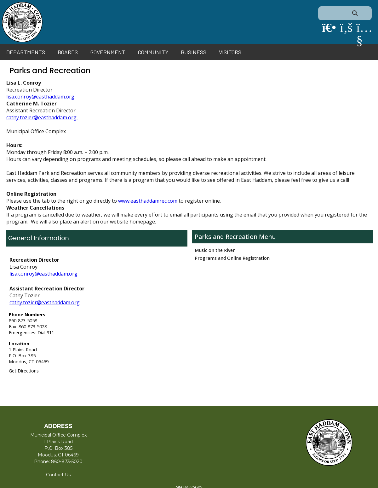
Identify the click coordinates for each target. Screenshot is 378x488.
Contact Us (58, 475)
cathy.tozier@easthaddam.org (42, 117)
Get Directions (24, 371)
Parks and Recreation (227, 236)
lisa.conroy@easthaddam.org (41, 96)
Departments (25, 52)
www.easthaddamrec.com (147, 200)
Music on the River (215, 250)
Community (153, 52)
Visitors (230, 52)
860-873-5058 (23, 321)
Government (107, 52)
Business (193, 52)
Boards (68, 52)
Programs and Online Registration (232, 258)
